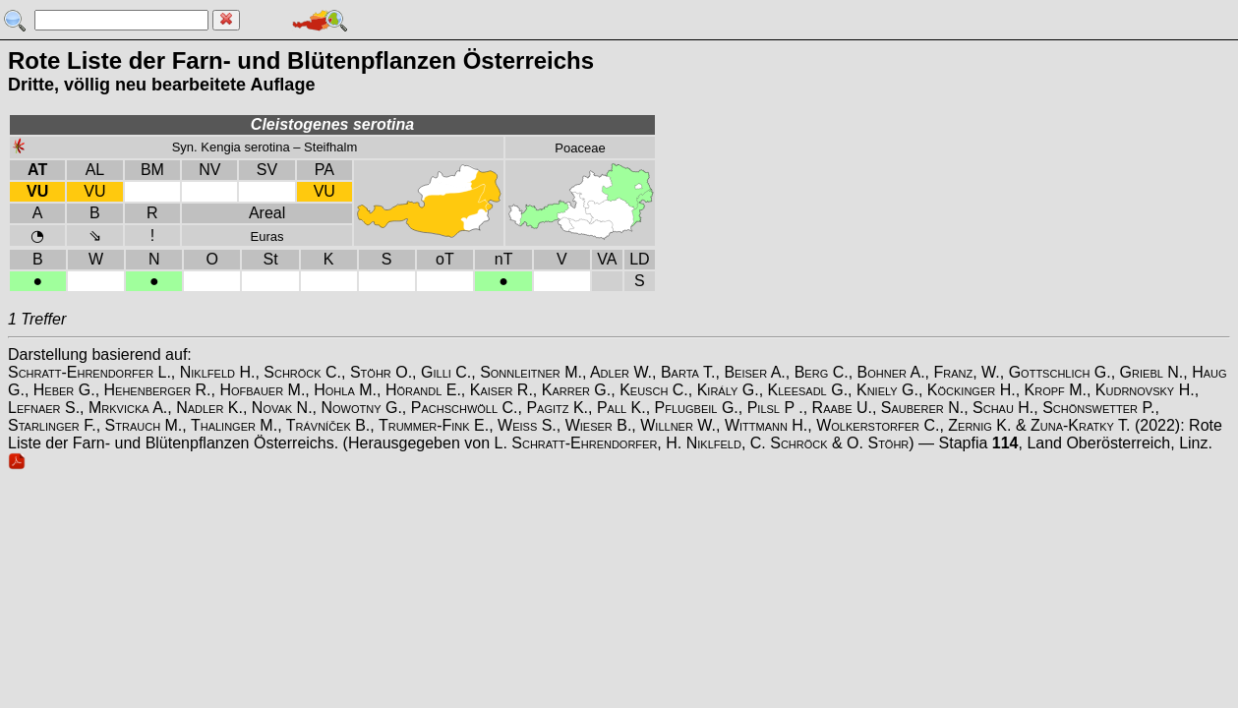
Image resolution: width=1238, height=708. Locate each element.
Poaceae (580, 148)
